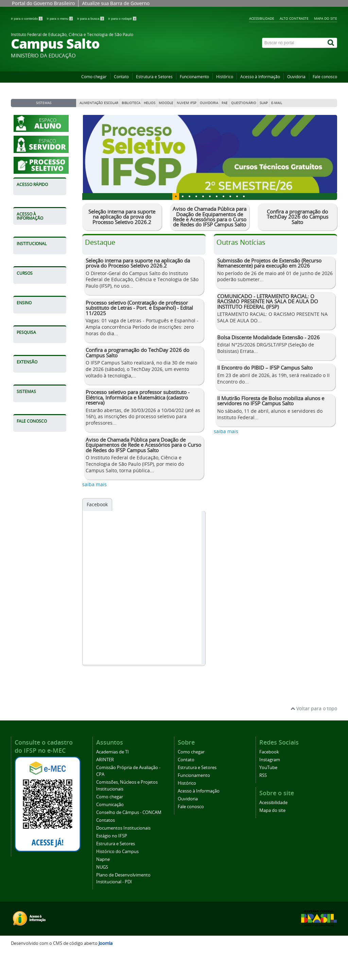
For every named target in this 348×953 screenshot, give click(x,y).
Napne (103, 859)
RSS (263, 775)
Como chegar (94, 77)
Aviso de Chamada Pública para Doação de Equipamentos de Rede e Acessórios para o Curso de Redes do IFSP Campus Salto (209, 216)
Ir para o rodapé (122, 18)
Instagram (269, 760)
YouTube (268, 767)
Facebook (97, 504)
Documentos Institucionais (123, 828)
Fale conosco (325, 77)
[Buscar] (331, 43)
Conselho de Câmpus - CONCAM (128, 812)
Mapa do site (325, 18)
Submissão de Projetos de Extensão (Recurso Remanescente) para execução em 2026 (269, 263)
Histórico (224, 77)
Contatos (105, 820)
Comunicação (110, 804)
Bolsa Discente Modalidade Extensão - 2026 (268, 337)
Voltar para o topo (314, 708)
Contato (121, 77)
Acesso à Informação (260, 77)
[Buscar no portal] (294, 43)
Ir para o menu (60, 18)
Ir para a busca (91, 18)
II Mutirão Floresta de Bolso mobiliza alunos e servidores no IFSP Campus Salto (270, 401)
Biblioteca (131, 103)
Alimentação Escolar (99, 103)
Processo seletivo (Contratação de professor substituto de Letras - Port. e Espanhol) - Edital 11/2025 (139, 308)
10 (243, 196)
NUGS (102, 867)
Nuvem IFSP (186, 103)
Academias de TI (112, 752)
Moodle (166, 103)
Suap (264, 103)
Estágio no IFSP (111, 836)
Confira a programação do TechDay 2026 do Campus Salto (297, 216)
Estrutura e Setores (154, 77)
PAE (225, 103)
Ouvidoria (296, 77)
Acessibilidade (261, 18)
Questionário (243, 103)
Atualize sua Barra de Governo (116, 3)
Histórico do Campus (117, 851)
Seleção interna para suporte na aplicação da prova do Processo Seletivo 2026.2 (121, 216)
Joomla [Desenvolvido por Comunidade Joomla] (105, 943)
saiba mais (94, 484)
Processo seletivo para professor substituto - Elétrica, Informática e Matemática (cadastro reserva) (138, 397)
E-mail (276, 103)
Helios (149, 103)
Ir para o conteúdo (27, 18)
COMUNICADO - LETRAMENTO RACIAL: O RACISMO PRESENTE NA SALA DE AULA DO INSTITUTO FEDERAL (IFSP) (267, 301)
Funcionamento (194, 77)
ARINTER (105, 760)
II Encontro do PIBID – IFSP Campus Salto (265, 367)
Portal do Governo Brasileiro (43, 3)
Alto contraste (294, 18)
